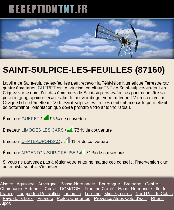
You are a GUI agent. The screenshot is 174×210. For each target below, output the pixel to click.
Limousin (72, 193)
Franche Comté (99, 188)
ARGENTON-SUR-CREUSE (48, 153)
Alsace (6, 184)
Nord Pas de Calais (154, 193)
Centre (151, 184)
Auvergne (47, 184)
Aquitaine (25, 184)
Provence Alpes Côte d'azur (120, 198)
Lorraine (93, 193)
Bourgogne (109, 184)
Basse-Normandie (77, 184)
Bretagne (132, 184)
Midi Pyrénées (118, 193)
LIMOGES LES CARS (42, 130)
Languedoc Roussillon (38, 193)
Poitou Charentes (73, 198)
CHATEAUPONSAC (40, 141)
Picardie (45, 198)
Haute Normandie (135, 188)
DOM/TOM (70, 188)
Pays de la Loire (18, 198)
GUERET (47, 88)
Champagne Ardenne (20, 188)
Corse (50, 188)
